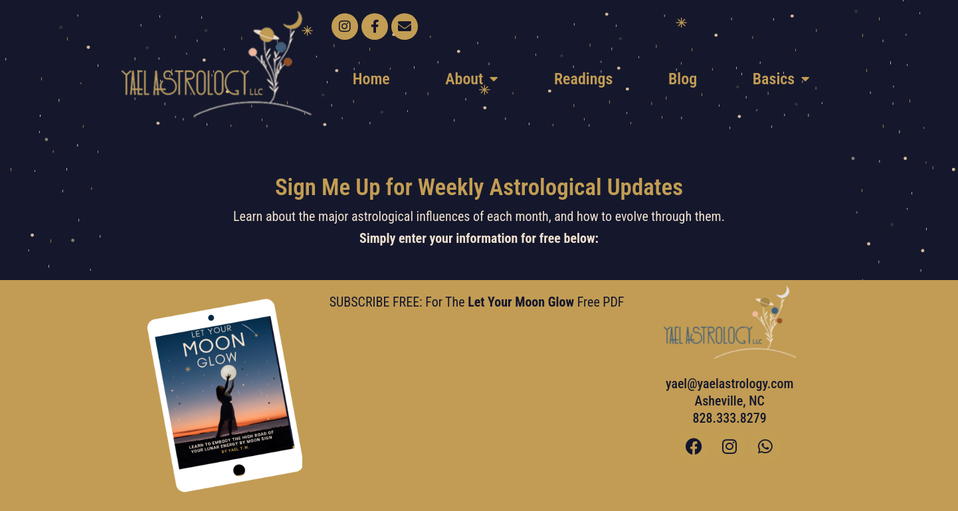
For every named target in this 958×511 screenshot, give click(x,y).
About (471, 79)
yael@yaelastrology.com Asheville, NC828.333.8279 (730, 401)
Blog (682, 79)
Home (371, 79)
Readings (583, 79)
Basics (782, 79)
